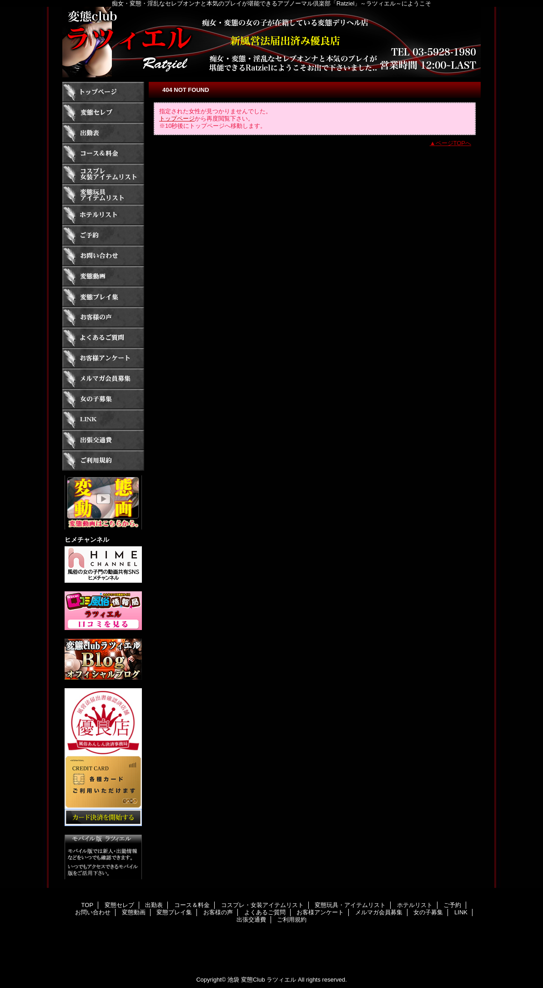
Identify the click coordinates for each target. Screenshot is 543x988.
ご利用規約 (103, 460)
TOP (103, 92)
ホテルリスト (103, 215)
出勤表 (103, 133)
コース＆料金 (103, 153)
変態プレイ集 (103, 297)
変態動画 (103, 276)
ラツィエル (271, 42)
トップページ (177, 118)
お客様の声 (103, 317)
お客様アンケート (103, 358)
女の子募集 (103, 399)
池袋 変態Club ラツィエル (261, 979)
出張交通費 (103, 440)
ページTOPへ (454, 143)
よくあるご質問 (103, 338)
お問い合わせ (103, 256)
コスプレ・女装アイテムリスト (103, 174)
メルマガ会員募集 (103, 378)
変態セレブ (103, 112)
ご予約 (103, 235)
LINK (103, 419)
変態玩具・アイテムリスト (103, 194)
